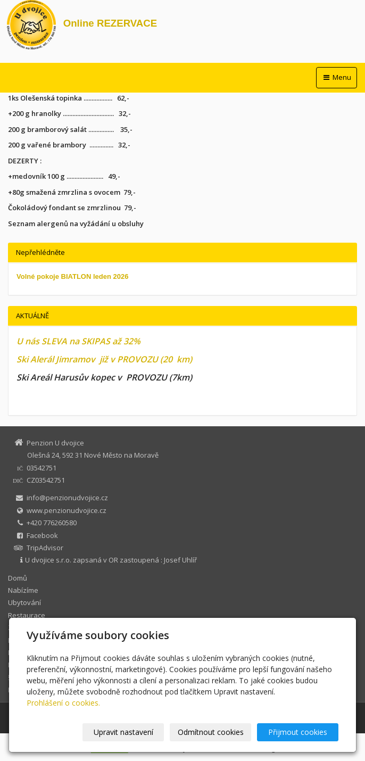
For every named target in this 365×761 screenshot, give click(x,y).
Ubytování (24, 602)
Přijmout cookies (297, 732)
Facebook (42, 535)
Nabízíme (23, 590)
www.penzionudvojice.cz (66, 510)
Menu (336, 77)
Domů (17, 578)
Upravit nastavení (123, 732)
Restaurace (26, 615)
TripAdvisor (45, 547)
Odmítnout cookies (211, 732)
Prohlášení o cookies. (63, 703)
